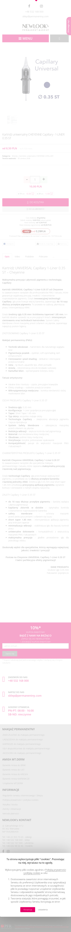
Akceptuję (27, 909)
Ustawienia (43, 909)
